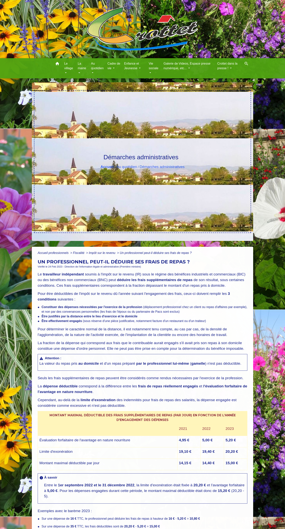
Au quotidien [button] (97, 66)
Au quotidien (126, 167)
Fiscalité (79, 253)
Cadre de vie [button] (113, 66)
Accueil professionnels (54, 253)
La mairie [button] (82, 66)
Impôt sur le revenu (102, 253)
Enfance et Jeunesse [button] (131, 66)
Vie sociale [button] (153, 66)
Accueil (107, 167)
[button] (57, 64)
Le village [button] (68, 66)
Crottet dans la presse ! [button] (227, 66)
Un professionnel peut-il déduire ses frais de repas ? (156, 253)
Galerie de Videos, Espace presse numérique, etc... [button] (186, 66)
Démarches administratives (162, 167)
